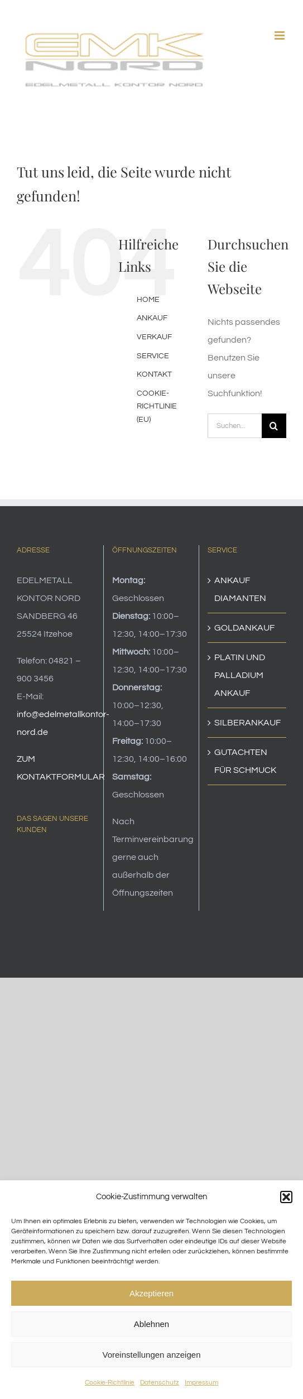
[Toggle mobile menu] (280, 35)
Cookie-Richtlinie (109, 1382)
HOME (148, 300)
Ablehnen (151, 1324)
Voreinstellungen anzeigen (152, 1354)
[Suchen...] (235, 426)
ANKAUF (152, 318)
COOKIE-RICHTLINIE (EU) (157, 407)
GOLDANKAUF (244, 627)
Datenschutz (159, 1382)
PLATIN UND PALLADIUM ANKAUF (239, 675)
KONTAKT (154, 374)
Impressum (201, 1382)
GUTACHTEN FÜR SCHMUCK (245, 761)
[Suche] (274, 426)
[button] (286, 1197)
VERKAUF (154, 337)
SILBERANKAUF (247, 722)
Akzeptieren (151, 1293)
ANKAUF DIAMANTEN (240, 589)
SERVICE (153, 356)
